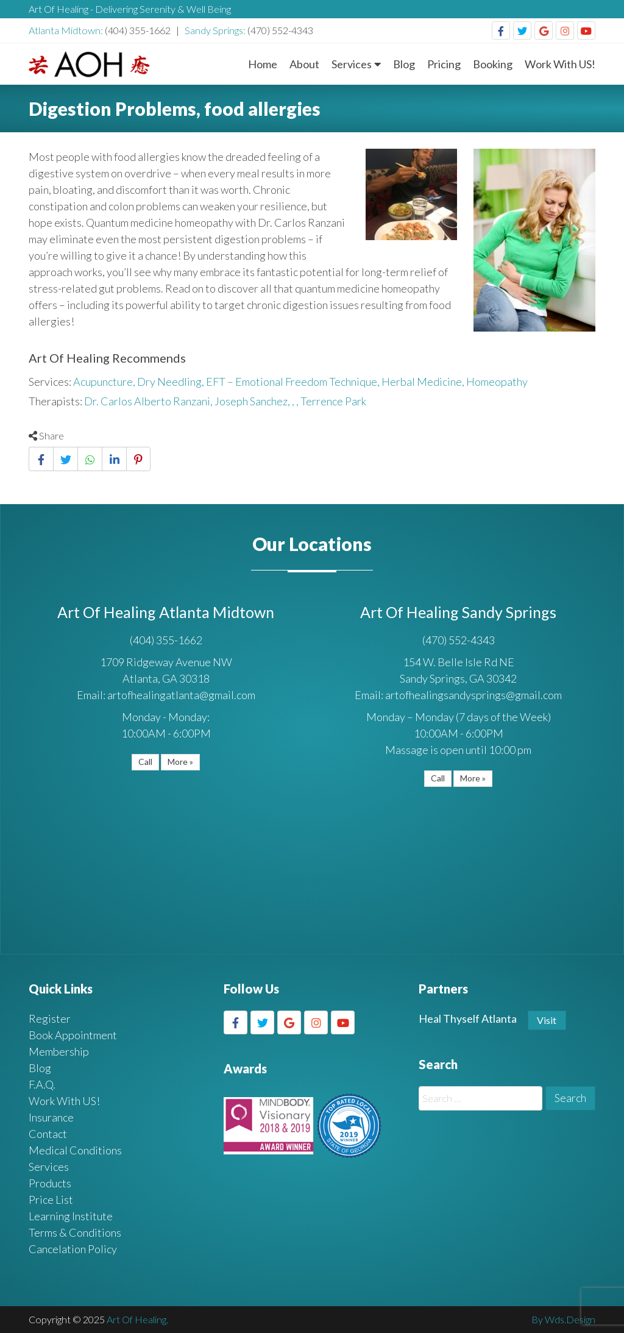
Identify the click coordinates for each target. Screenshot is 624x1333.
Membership (59, 1051)
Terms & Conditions (75, 1232)
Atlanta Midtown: (67, 30)
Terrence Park (333, 401)
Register (50, 1018)
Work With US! (560, 64)
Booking (492, 64)
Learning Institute (71, 1216)
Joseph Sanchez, (253, 401)
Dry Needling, (171, 381)
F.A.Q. (42, 1084)
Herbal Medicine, (423, 381)
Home (262, 64)
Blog (404, 64)
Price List (51, 1199)
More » (180, 761)
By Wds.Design (563, 1319)
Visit (546, 1020)
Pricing (444, 64)
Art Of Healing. (137, 1319)
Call (145, 761)
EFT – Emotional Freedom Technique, (293, 381)
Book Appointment (73, 1035)
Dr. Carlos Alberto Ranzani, (149, 401)
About (304, 64)
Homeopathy (497, 381)
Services (352, 64)
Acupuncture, (105, 381)
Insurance (51, 1117)
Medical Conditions (75, 1150)
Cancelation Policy (73, 1249)
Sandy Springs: (216, 30)
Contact (48, 1133)
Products (50, 1183)
